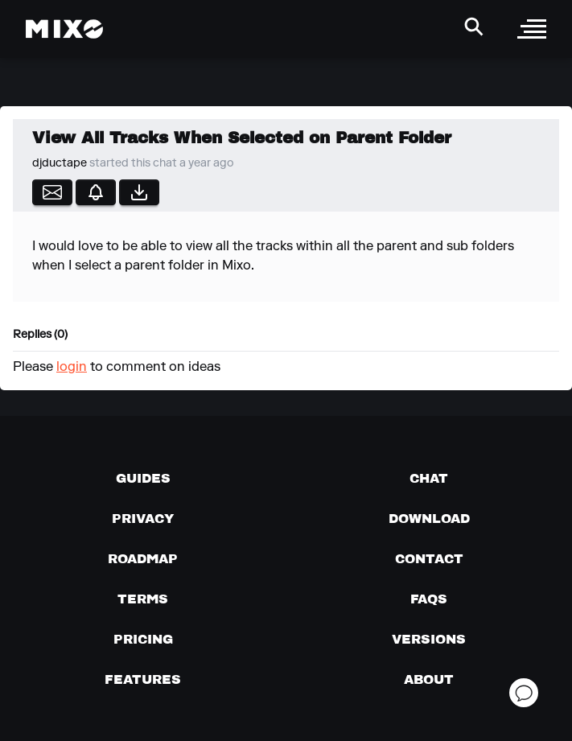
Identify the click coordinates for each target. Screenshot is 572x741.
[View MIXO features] (142, 679)
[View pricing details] (143, 638)
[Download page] (429, 518)
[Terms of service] (143, 598)
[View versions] (428, 638)
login (71, 367)
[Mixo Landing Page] (64, 29)
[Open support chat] (524, 693)
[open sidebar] (532, 28)
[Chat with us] (429, 477)
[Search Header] (474, 26)
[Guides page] (143, 477)
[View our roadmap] (142, 558)
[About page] (428, 679)
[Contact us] (429, 558)
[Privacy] (142, 518)
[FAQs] (429, 598)
